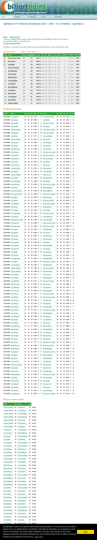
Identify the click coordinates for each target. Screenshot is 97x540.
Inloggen (17, 17)
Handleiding (32, 17)
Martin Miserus (15, 158)
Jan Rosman (14, 116)
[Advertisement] (48, 30)
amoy (49, 55)
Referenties (58, 17)
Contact (43, 17)
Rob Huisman (15, 133)
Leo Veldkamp (47, 142)
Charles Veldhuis (16, 129)
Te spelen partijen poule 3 (12, 43)
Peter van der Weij (48, 116)
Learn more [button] (38, 537)
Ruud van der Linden (49, 129)
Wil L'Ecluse (46, 139)
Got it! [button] (85, 532)
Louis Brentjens (47, 136)
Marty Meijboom (47, 187)
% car (38, 55)
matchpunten (31, 55)
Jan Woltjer (46, 120)
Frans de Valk (15, 165)
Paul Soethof (14, 123)
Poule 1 (23, 51)
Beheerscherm (15, 37)
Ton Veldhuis (14, 155)
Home (3, 17)
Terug (5, 37)
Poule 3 (34, 51)
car (43, 55)
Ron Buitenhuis (15, 149)
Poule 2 (29, 51)
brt (46, 55)
